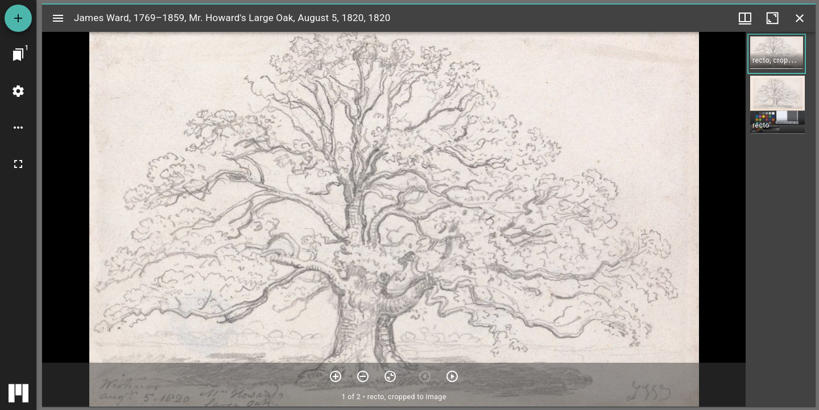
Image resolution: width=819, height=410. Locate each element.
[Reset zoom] (390, 376)
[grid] (781, 219)
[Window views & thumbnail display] (745, 18)
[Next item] (452, 376)
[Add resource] (18, 18)
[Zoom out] (363, 376)
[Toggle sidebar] (58, 18)
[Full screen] (18, 164)
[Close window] (799, 18)
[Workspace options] (18, 127)
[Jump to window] (18, 54)
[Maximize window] (772, 18)
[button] (776, 53)
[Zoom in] (335, 376)
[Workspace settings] (18, 91)
